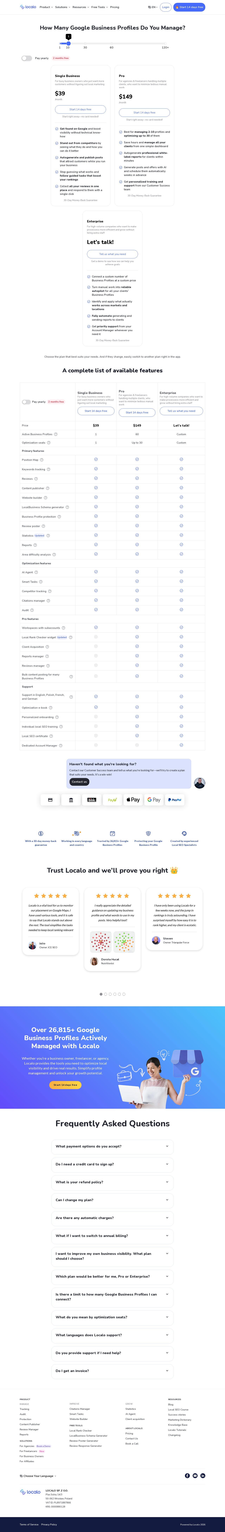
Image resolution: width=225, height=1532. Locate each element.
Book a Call (132, 1443)
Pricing (114, 7)
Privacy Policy (49, 1524)
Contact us (79, 782)
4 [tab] (114, 994)
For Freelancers (32, 1451)
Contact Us (132, 1438)
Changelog (174, 1435)
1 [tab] (101, 994)
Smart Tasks (76, 1414)
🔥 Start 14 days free (189, 7)
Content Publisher (30, 1424)
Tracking (24, 1409)
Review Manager (29, 1429)
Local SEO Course (178, 1409)
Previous (17, 938)
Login (165, 7)
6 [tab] (124, 994)
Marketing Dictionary (179, 1419)
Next (208, 938)
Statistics (131, 1409)
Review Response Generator (86, 1446)
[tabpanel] (50, 921)
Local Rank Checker (81, 1430)
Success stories (177, 1414)
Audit (23, 1414)
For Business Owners (32, 1456)
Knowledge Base (177, 1425)
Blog (170, 1404)
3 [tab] (110, 994)
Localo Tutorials (177, 1430)
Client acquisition (135, 1419)
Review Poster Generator (84, 1441)
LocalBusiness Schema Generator (88, 1435)
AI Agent (130, 1414)
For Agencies (36, 1446)
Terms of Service (29, 1524)
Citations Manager (80, 1409)
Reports (24, 1434)
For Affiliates (27, 1461)
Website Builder (79, 1419)
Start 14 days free (80, 109)
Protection (25, 1419)
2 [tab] (105, 994)
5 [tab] (119, 994)
